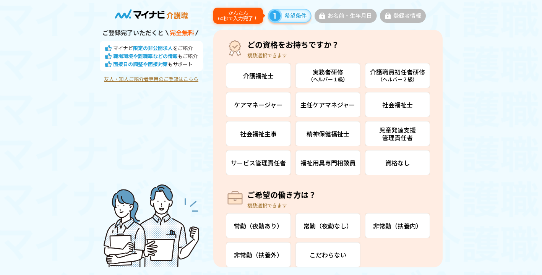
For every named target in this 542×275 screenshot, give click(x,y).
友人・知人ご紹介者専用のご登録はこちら (151, 79)
